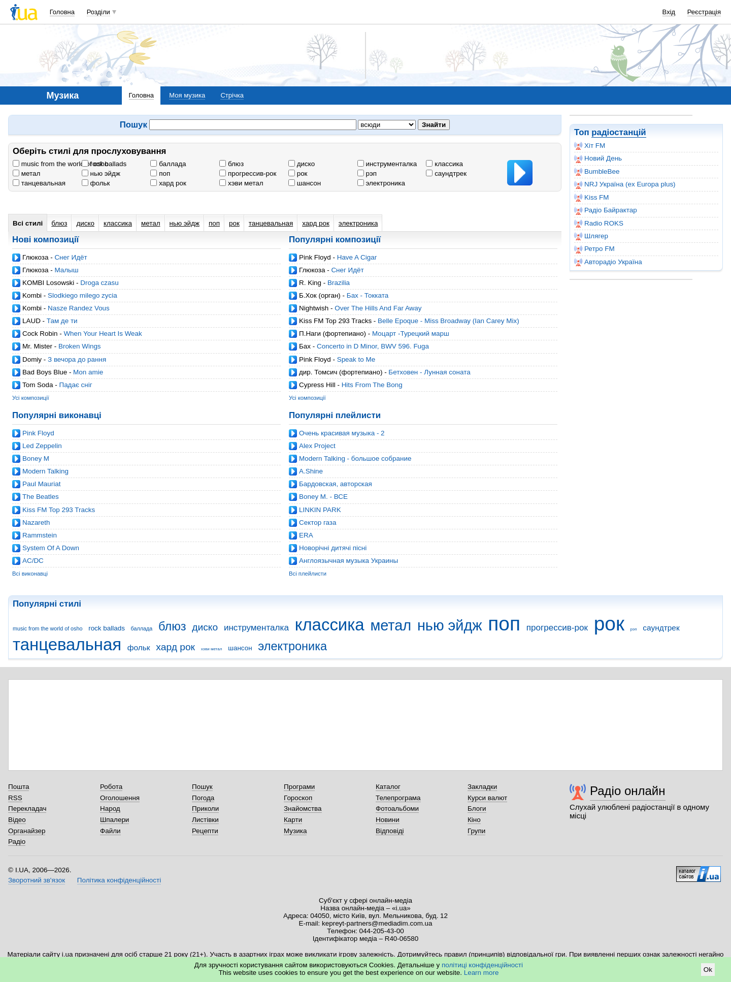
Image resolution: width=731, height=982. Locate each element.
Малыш (66, 270)
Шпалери (114, 819)
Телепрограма (398, 798)
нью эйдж (101, 173)
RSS (15, 798)
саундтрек (446, 173)
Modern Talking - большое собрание (355, 458)
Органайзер (26, 831)
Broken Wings (79, 346)
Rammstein (39, 535)
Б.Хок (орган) (320, 295)
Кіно (474, 819)
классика (444, 164)
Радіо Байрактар (605, 210)
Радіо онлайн (628, 791)
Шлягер (591, 236)
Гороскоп (298, 798)
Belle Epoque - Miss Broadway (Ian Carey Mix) (448, 321)
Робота (111, 786)
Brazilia (338, 283)
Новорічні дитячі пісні (333, 548)
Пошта (18, 786)
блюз (231, 164)
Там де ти (62, 321)
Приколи (205, 808)
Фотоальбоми (397, 808)
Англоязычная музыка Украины (348, 560)
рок (298, 173)
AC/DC (33, 560)
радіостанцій (618, 132)
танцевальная (39, 183)
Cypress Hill (317, 385)
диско (301, 164)
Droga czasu (99, 283)
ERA (306, 535)
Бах (305, 346)
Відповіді (390, 831)
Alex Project (317, 446)
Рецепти (205, 831)
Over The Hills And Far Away (378, 308)
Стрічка (231, 95)
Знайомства (303, 808)
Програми (299, 786)
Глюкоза (35, 257)
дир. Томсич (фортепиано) (340, 372)
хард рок (168, 183)
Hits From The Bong (372, 385)
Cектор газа (317, 522)
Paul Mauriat (41, 484)
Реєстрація (704, 12)
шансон (304, 183)
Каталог (388, 786)
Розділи (98, 12)
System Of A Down (50, 548)
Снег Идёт (70, 257)
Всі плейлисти (307, 574)
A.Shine (311, 471)
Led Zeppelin (42, 446)
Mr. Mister (37, 346)
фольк (96, 183)
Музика (295, 831)
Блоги (477, 808)
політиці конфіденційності (482, 965)
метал (26, 173)
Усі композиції (30, 398)
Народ (110, 808)
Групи (476, 831)
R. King (310, 283)
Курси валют (487, 798)
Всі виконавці (30, 574)
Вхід (669, 12)
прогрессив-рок (247, 173)
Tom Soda (37, 385)
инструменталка (387, 164)
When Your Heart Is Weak (102, 333)
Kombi (32, 295)
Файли (110, 831)
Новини (388, 819)
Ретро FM (594, 249)
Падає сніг (75, 385)
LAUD (31, 321)
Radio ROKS (598, 223)
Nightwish (313, 308)
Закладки (482, 786)
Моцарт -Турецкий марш (410, 333)
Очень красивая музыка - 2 (342, 433)
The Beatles (40, 496)
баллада (168, 164)
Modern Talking (45, 471)
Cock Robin (39, 333)
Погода (203, 798)
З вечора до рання (77, 359)
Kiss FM (591, 198)
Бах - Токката (367, 295)
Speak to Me (356, 359)
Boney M (35, 458)
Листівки (205, 819)
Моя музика (187, 95)
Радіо (16, 841)
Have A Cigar (357, 257)
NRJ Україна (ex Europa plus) (625, 184)
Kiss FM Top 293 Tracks (335, 321)
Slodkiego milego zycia (82, 295)
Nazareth (36, 522)
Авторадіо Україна (608, 262)
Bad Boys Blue (44, 372)
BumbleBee (596, 172)
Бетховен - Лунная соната (429, 372)
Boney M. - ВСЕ (323, 496)
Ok (708, 969)
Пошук (202, 786)
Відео (17, 819)
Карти (293, 819)
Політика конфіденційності (119, 880)
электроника (381, 183)
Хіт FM (589, 146)
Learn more (481, 972)
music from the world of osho (61, 164)
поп (160, 173)
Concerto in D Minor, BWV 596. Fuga (373, 346)
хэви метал (241, 183)
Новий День (598, 158)
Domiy (32, 359)
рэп (367, 173)
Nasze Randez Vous (79, 308)
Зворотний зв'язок (36, 880)
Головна (62, 12)
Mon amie (88, 372)
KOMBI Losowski (48, 283)
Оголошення (120, 798)
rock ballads (104, 164)
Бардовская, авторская (335, 484)
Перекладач (27, 808)
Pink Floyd (315, 257)
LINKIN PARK (320, 510)
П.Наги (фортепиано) (332, 333)
